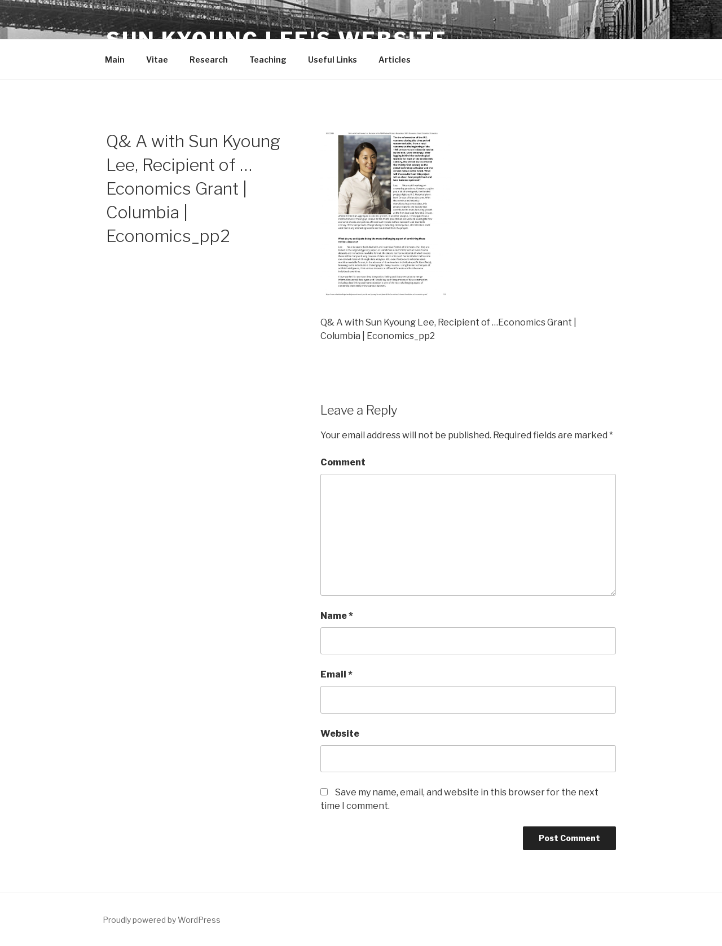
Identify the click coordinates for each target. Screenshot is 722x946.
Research (209, 59)
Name (336, 615)
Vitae (157, 59)
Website (339, 733)
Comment (343, 462)
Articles (394, 59)
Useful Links (332, 59)
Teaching (268, 59)
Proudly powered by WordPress (162, 920)
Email (336, 674)
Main (115, 59)
